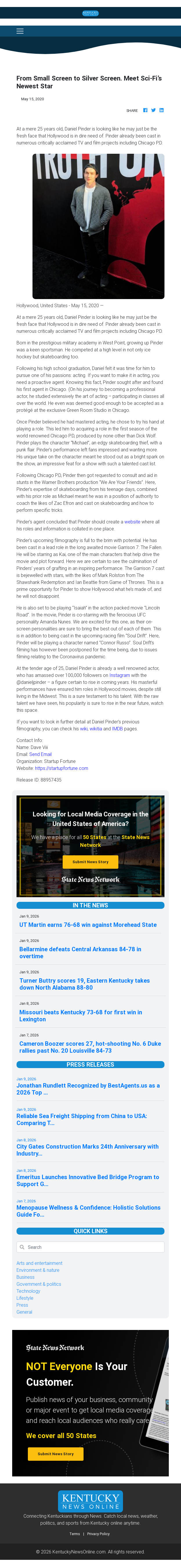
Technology (28, 1291)
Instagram (119, 675)
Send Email (40, 754)
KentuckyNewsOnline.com (79, 1552)
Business (26, 1277)
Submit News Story (90, 861)
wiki (84, 729)
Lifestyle (25, 1298)
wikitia (96, 729)
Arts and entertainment (39, 1263)
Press (22, 1305)
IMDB (117, 729)
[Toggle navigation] (20, 31)
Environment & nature (38, 1270)
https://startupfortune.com (61, 768)
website (132, 522)
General (24, 1312)
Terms (74, 1533)
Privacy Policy (98, 1533)
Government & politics (39, 1284)
